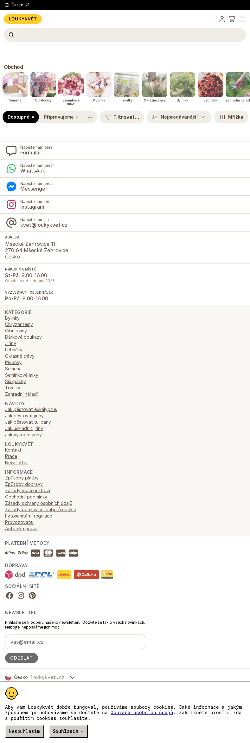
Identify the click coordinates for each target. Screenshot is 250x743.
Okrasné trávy (20, 356)
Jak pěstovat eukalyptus (31, 409)
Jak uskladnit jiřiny (24, 428)
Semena (13, 368)
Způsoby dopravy (24, 484)
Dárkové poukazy (23, 337)
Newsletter (16, 462)
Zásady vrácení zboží (27, 490)
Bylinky (12, 318)
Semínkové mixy (21, 375)
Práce (11, 456)
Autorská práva (21, 528)
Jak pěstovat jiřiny (24, 415)
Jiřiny (10, 343)
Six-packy (15, 381)
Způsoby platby (22, 477)
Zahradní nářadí (21, 394)
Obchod (13, 67)
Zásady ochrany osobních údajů (38, 503)
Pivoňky (13, 362)
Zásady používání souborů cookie (40, 509)
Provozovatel (19, 522)
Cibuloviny (16, 330)
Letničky (13, 349)
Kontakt (13, 450)
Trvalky (12, 387)
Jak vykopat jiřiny (23, 434)
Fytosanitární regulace (28, 515)
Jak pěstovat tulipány (28, 422)
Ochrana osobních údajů (142, 712)
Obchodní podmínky (26, 496)
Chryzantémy (19, 324)
